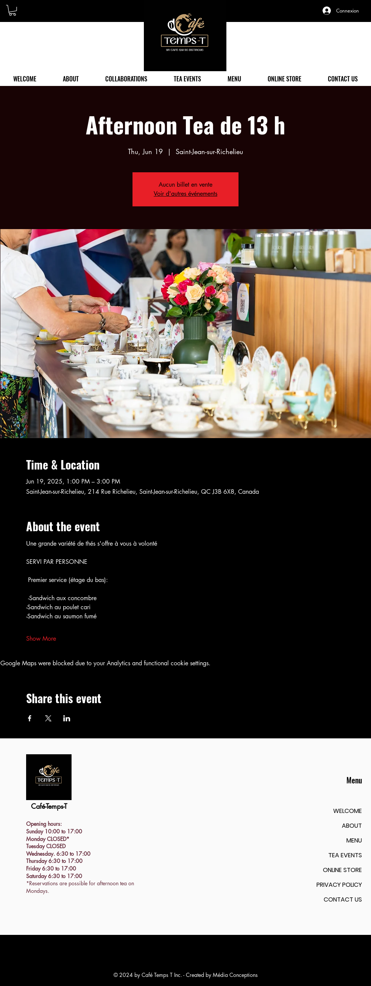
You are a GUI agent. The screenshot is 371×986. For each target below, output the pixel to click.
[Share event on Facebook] (29, 718)
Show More (41, 639)
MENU (354, 840)
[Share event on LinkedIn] (66, 718)
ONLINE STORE (342, 870)
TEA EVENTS (345, 855)
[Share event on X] (48, 718)
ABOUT (352, 825)
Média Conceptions (235, 974)
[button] (12, 10)
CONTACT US (343, 899)
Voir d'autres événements (185, 194)
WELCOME (347, 811)
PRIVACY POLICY (339, 884)
